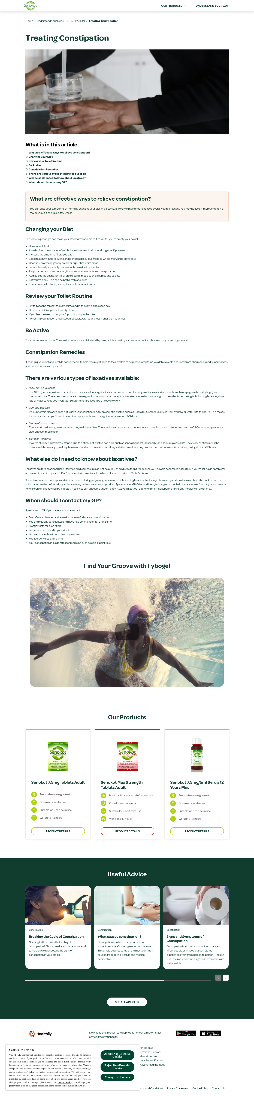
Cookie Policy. (65, 1082)
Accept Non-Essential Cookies (117, 1055)
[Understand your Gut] (212, 6)
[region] (73, 1067)
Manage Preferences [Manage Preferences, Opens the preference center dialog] (117, 1077)
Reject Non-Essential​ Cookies (117, 1067)
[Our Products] (171, 6)
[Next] (226, 978)
